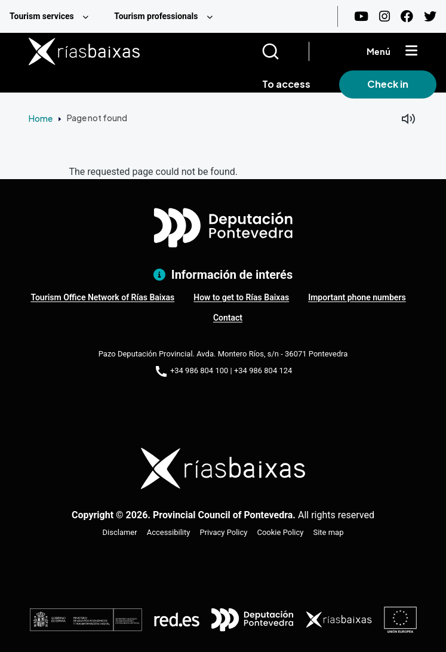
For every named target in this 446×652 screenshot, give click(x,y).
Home (41, 118)
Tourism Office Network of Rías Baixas (102, 297)
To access (286, 84)
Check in (387, 84)
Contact (227, 317)
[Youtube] (361, 16)
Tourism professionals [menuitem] (156, 16)
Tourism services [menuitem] (42, 16)
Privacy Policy (223, 532)
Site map (328, 532)
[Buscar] (285, 51)
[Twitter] (430, 16)
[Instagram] (384, 16)
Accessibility (168, 532)
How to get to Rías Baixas (241, 297)
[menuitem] (52, 16)
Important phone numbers (356, 297)
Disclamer (120, 532)
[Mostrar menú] (411, 51)
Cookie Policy (280, 532)
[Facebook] (407, 16)
